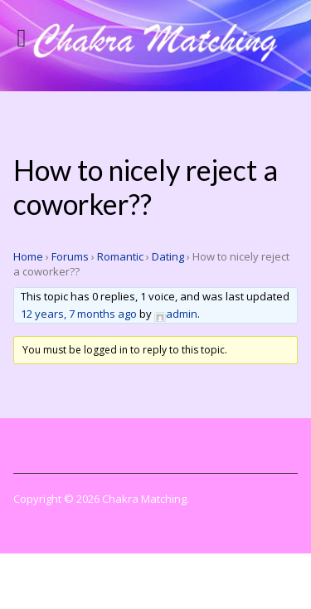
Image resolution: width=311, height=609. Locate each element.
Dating (168, 256)
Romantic (120, 256)
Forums (70, 256)
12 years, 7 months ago (79, 313)
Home (28, 256)
